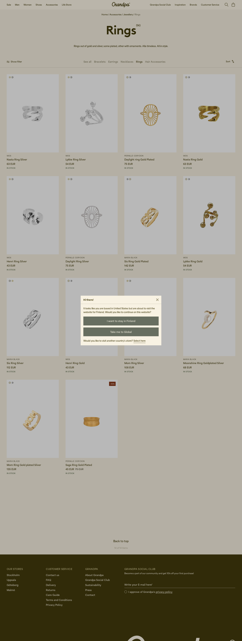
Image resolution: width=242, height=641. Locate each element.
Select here (139, 340)
